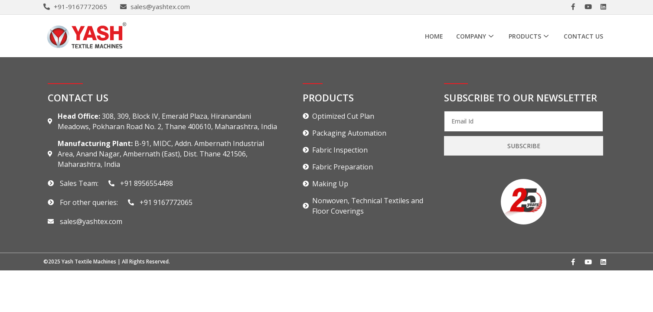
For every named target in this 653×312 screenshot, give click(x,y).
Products (530, 36)
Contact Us (583, 36)
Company (476, 36)
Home (434, 36)
